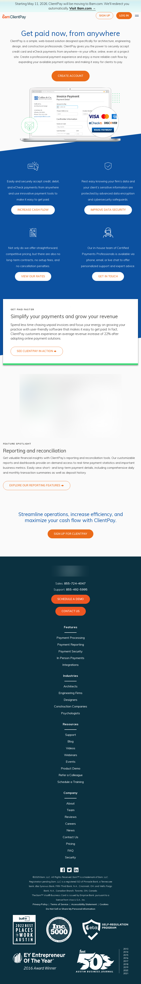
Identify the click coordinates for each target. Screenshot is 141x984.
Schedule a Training (70, 782)
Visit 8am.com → (82, 8)
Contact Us (71, 611)
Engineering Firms (70, 693)
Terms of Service (59, 904)
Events (70, 761)
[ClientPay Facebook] (62, 869)
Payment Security (70, 651)
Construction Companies (70, 706)
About (70, 803)
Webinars (70, 755)
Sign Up (104, 15)
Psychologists (70, 713)
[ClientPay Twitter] (69, 869)
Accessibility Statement (84, 904)
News (71, 830)
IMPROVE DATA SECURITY (108, 209)
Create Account (70, 76)
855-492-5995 (77, 589)
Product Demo (70, 768)
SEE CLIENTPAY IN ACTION (37, 351)
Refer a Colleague (71, 775)
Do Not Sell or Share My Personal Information (70, 908)
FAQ (70, 850)
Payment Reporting (70, 644)
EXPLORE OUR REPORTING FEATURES (36, 485)
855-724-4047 (75, 583)
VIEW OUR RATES (33, 276)
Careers (70, 823)
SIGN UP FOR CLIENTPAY (70, 534)
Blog (70, 741)
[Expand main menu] (137, 16)
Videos (70, 748)
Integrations (70, 665)
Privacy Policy (40, 904)
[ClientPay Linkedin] (76, 869)
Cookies (103, 904)
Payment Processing (71, 638)
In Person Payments (70, 658)
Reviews (71, 817)
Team (70, 810)
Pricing (70, 844)
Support (70, 735)
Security (70, 857)
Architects (70, 686)
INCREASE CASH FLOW (33, 209)
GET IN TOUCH (108, 276)
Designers (70, 700)
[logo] (14, 17)
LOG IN (124, 15)
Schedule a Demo (70, 599)
